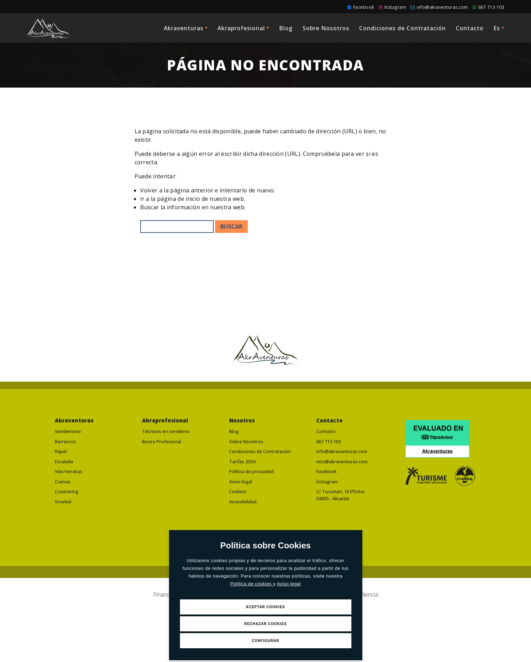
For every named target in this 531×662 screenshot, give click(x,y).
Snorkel (63, 501)
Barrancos (65, 441)
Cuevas (63, 481)
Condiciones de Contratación (402, 28)
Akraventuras (183, 28)
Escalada (64, 461)
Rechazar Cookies (265, 624)
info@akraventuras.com (439, 7)
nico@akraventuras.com (342, 461)
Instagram (392, 7)
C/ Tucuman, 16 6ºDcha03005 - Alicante (340, 495)
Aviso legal (289, 583)
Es (496, 28)
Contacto (470, 28)
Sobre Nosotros (326, 28)
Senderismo (68, 431)
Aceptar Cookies (265, 607)
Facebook (361, 7)
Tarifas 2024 (242, 461)
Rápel (61, 451)
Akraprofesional (241, 28)
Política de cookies (251, 583)
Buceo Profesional (161, 441)
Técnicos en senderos (166, 431)
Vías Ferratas (68, 471)
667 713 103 (489, 7)
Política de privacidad (251, 471)
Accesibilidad (243, 501)
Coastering (66, 491)
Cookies (237, 491)
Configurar (265, 641)
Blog (286, 28)
